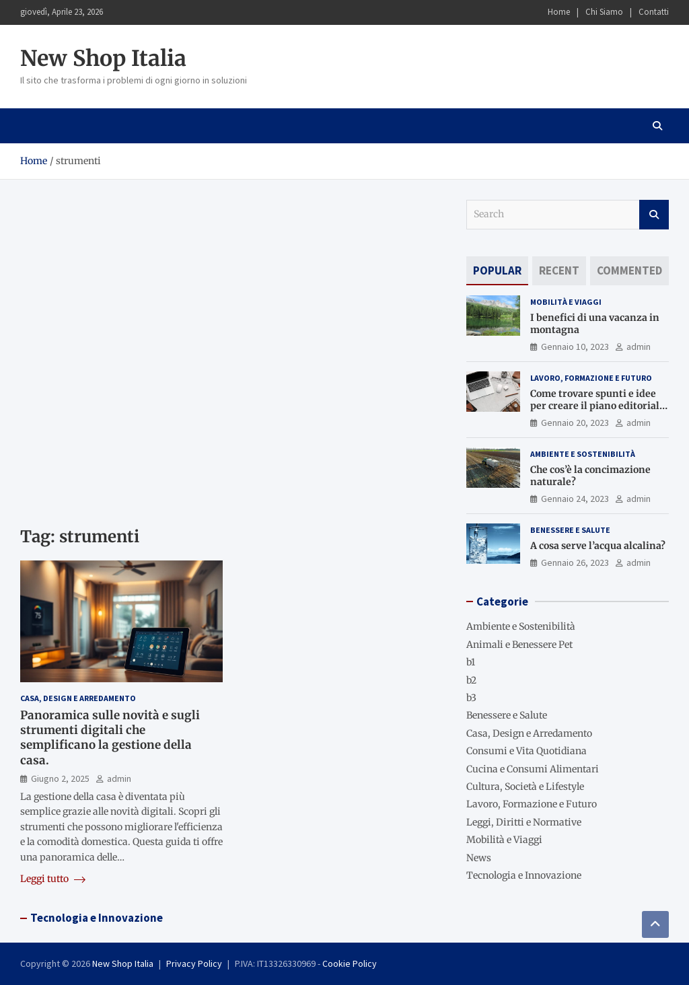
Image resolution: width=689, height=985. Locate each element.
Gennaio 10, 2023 (575, 346)
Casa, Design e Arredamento (78, 698)
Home (559, 11)
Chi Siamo (604, 11)
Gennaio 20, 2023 (575, 422)
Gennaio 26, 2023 (575, 562)
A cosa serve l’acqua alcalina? (597, 546)
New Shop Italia (103, 58)
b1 (470, 662)
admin (119, 778)
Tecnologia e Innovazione (523, 875)
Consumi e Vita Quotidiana (526, 751)
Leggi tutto (52, 878)
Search (654, 214)
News (478, 858)
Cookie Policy (349, 963)
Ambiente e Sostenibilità (582, 454)
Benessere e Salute (570, 530)
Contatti (654, 11)
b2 (471, 680)
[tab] (497, 270)
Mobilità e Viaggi (566, 302)
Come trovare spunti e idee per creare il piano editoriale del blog (597, 406)
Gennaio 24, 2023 (575, 498)
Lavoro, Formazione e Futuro (591, 378)
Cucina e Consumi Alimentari (532, 769)
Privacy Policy (194, 963)
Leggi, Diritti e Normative (523, 822)
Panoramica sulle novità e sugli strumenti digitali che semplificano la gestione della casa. (110, 737)
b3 (471, 698)
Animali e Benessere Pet (519, 645)
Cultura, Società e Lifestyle (525, 786)
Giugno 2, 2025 (60, 778)
